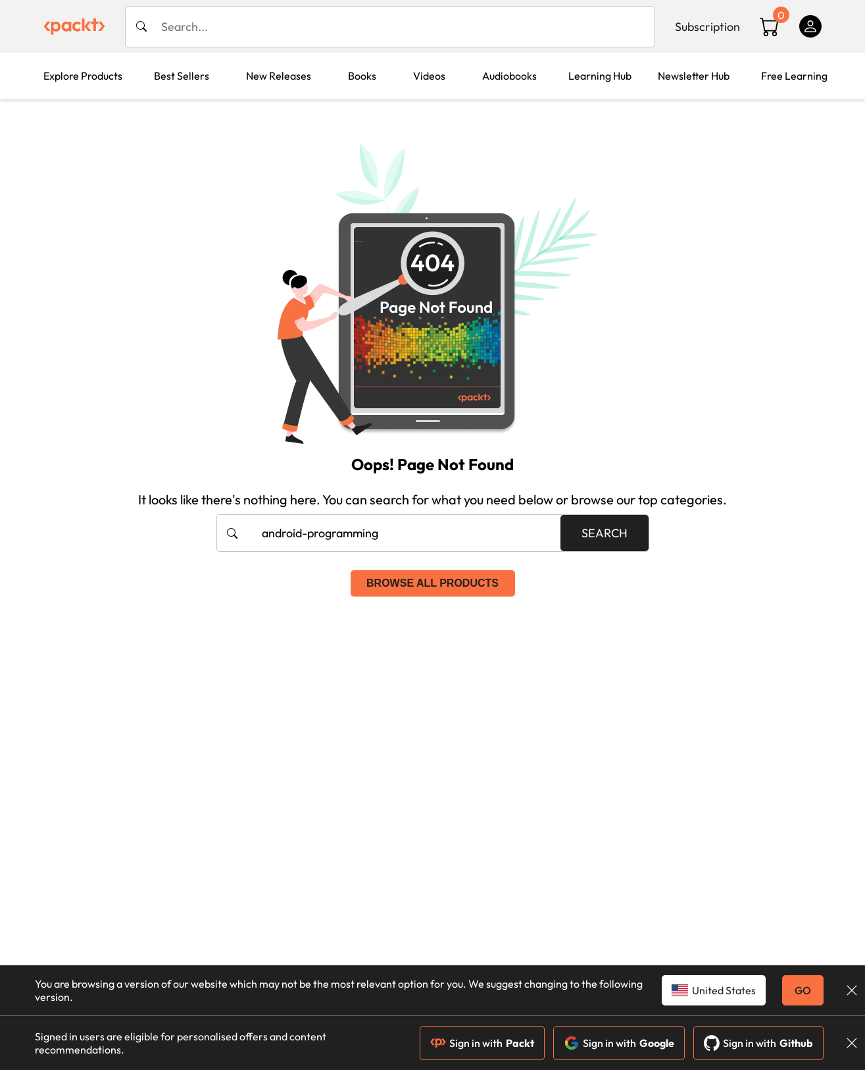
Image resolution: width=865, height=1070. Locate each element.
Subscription (707, 26)
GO (803, 990)
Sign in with (482, 1043)
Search (604, 533)
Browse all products (432, 583)
